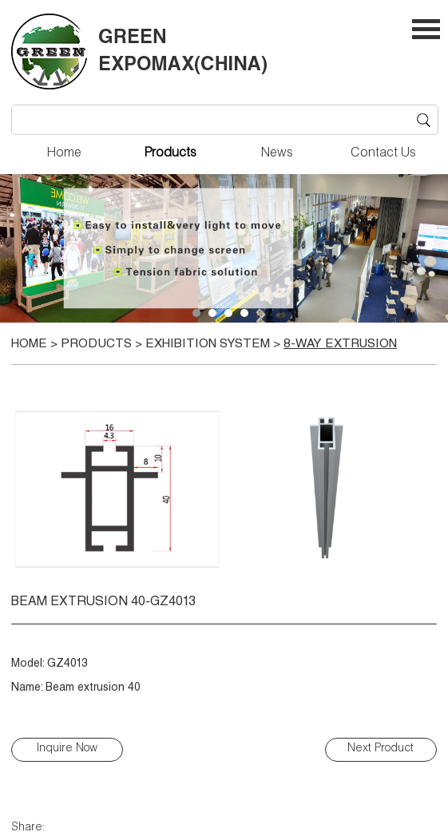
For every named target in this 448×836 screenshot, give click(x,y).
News (277, 154)
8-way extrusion (340, 345)
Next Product (380, 749)
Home (64, 154)
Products (170, 154)
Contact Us (383, 154)
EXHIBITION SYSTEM (207, 345)
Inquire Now (67, 749)
